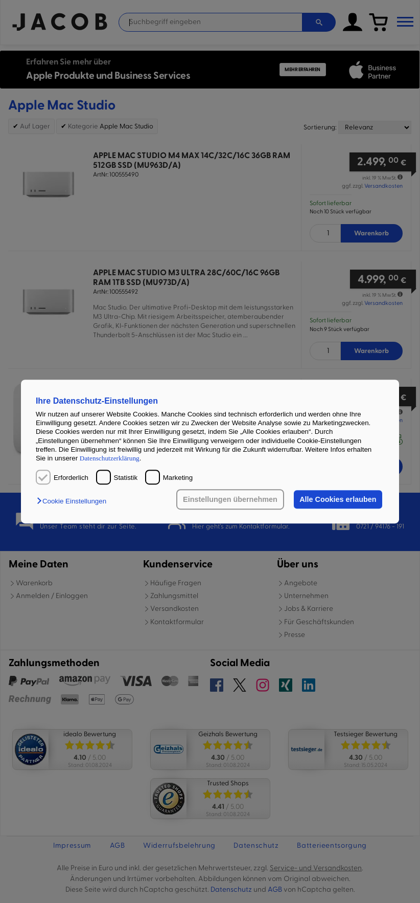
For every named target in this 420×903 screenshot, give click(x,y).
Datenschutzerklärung (109, 458)
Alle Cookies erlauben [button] (337, 499)
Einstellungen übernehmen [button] (230, 499)
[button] (74, 501)
